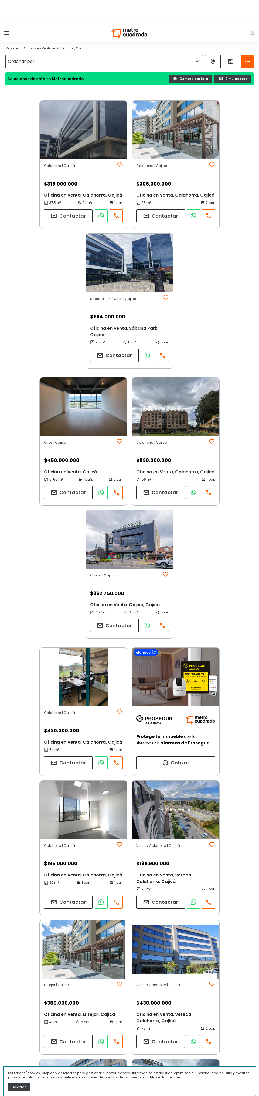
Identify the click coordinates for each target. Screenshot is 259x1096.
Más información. (166, 1077)
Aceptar (19, 1087)
